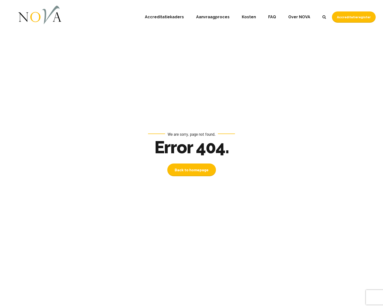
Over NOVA (299, 17)
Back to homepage (192, 169)
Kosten (249, 17)
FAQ (272, 17)
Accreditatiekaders (164, 17)
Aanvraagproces (213, 17)
